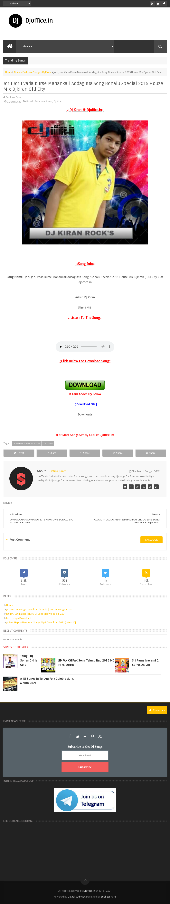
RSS (100, 736)
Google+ (85, 736)
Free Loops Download (18, 618)
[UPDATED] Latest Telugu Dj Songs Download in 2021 (36, 613)
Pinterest (92, 736)
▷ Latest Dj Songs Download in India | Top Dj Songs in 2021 (40, 609)
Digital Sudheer (76, 896)
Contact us (157, 710)
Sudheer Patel (108, 896)
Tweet (19, 453)
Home (9, 605)
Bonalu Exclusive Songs (39, 101)
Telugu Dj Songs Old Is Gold (28, 660)
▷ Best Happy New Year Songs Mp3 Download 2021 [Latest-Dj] (41, 622)
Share (51, 453)
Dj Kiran (58, 101)
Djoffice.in (89, 890)
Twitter (77, 736)
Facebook (70, 736)
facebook (151, 539)
